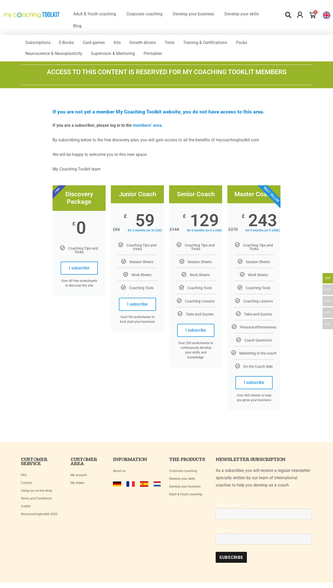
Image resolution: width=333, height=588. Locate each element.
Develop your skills (242, 13)
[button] (288, 15)
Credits (26, 508)
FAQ (24, 477)
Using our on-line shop (36, 493)
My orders (77, 485)
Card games (98, 43)
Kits (122, 43)
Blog (77, 25)
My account (79, 477)
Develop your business (193, 13)
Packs (254, 43)
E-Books (69, 43)
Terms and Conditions (36, 501)
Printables (157, 55)
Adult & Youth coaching (94, 13)
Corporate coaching (144, 13)
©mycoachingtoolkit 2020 (39, 516)
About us (119, 473)
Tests (179, 43)
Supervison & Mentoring (115, 55)
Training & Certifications (216, 43)
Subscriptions (38, 43)
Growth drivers (150, 43)
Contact (26, 485)
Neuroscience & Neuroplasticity (54, 55)
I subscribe (79, 270)
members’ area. (148, 127)
